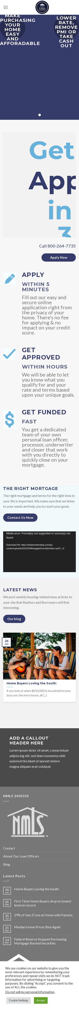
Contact (9, 848)
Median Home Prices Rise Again (37, 927)
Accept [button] (40, 1000)
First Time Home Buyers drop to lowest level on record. (42, 903)
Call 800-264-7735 (57, 245)
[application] (39, 551)
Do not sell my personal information (29, 992)
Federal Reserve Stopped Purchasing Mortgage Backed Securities (40, 941)
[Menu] (5, 7)
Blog (6, 864)
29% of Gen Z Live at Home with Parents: (43, 915)
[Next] (75, 673)
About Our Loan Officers (21, 856)
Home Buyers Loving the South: (36, 889)
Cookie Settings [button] (18, 1000)
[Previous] (4, 673)
